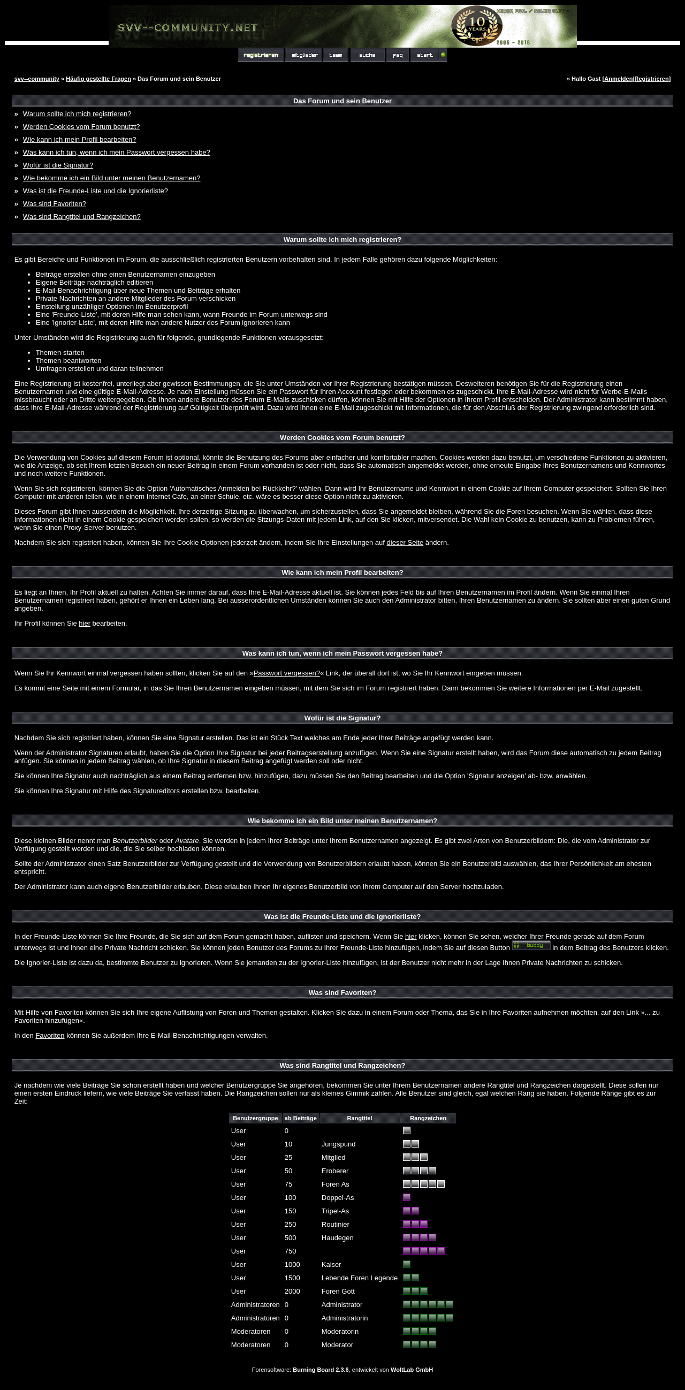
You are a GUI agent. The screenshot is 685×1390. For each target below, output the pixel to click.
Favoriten (49, 1035)
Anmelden (618, 78)
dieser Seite (405, 542)
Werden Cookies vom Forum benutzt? (81, 127)
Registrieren (652, 78)
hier (84, 623)
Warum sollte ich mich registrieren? (77, 114)
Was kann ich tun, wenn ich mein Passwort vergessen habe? (116, 152)
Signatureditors (156, 791)
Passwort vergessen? (287, 673)
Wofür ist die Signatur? (58, 165)
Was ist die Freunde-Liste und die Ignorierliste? (95, 191)
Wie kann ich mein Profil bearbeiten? (79, 139)
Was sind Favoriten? (54, 204)
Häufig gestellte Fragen (98, 78)
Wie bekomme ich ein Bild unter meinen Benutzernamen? (112, 178)
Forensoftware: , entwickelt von (342, 1369)
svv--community (36, 78)
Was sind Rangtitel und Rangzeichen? (82, 216)
